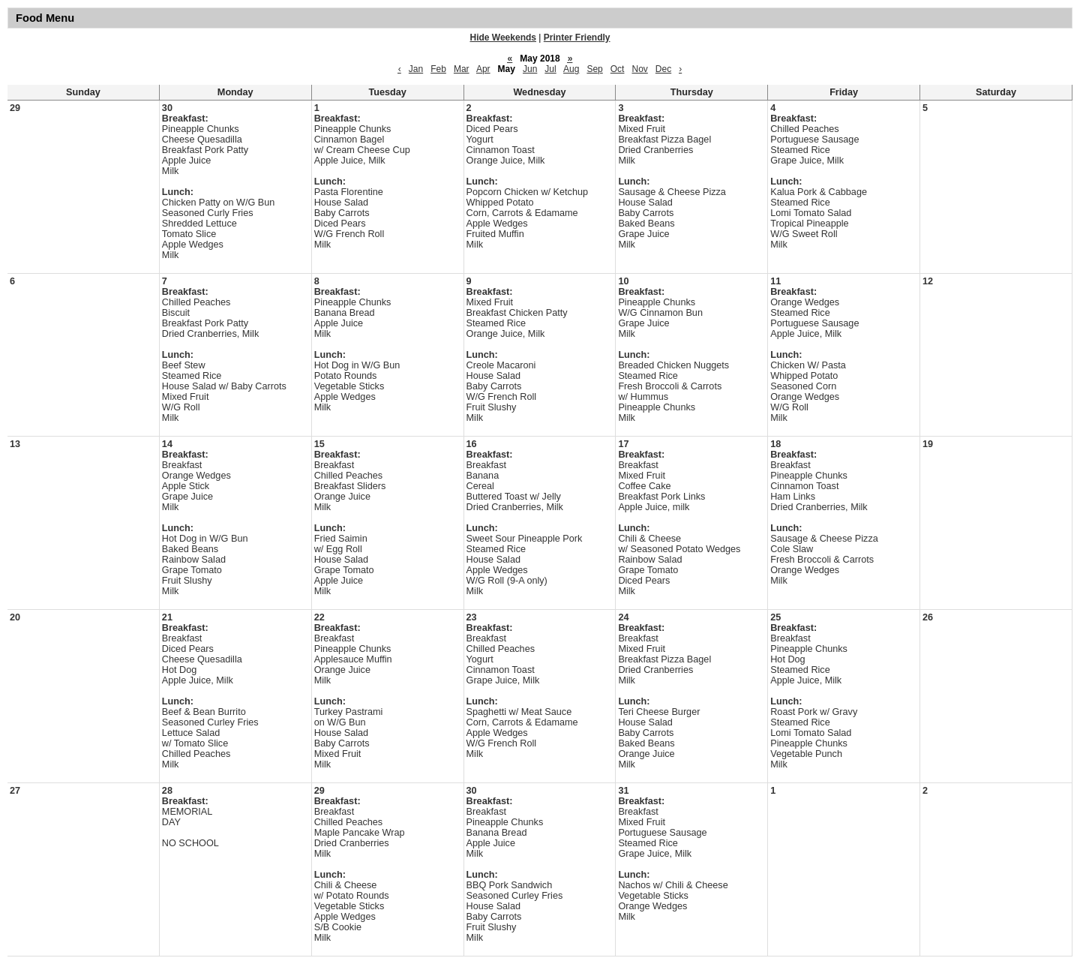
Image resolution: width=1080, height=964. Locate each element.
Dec (663, 69)
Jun (530, 69)
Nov (639, 69)
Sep (594, 69)
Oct (617, 69)
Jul (550, 69)
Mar (462, 69)
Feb (438, 69)
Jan (416, 69)
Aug (571, 69)
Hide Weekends (503, 37)
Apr (483, 69)
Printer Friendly (577, 37)
